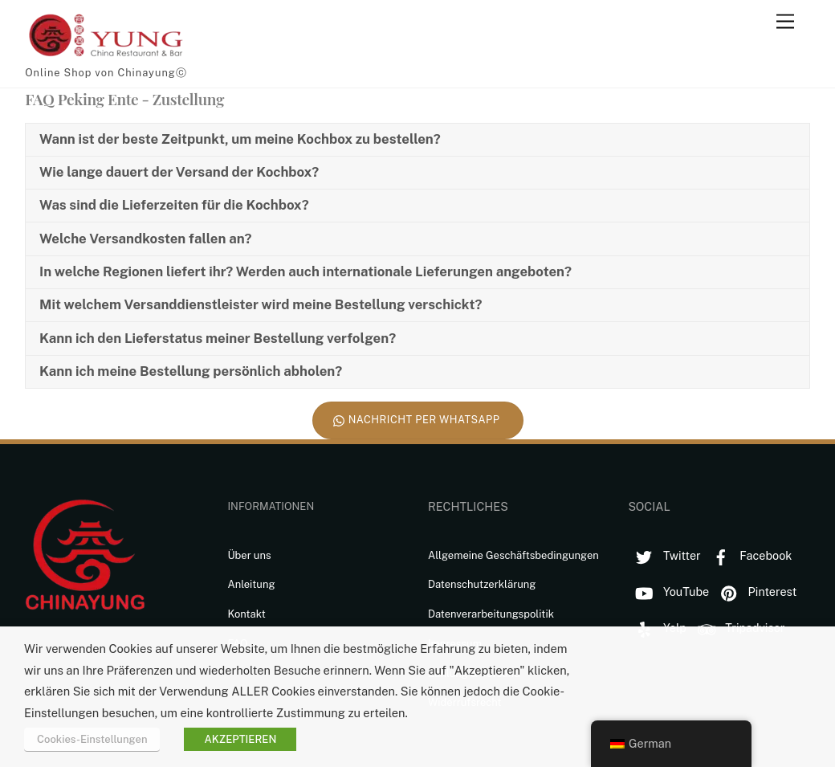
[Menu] (785, 22)
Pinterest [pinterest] (754, 591)
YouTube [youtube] (668, 591)
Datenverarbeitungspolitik (491, 614)
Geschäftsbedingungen (542, 555)
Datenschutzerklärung (482, 584)
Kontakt (246, 614)
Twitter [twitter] (664, 555)
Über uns (249, 555)
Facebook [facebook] (748, 555)
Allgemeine (457, 555)
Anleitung (251, 584)
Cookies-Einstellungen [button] (92, 739)
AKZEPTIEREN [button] (240, 739)
